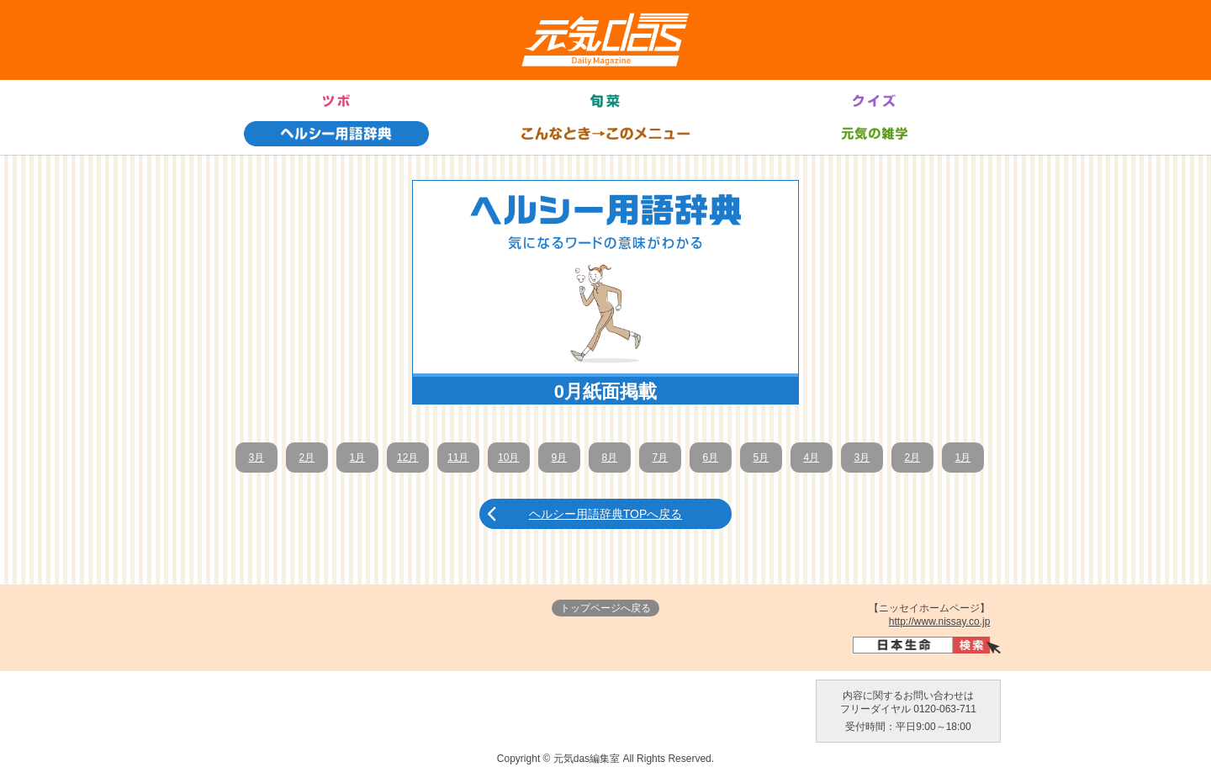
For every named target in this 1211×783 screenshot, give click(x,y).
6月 (710, 457)
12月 (407, 457)
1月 (357, 457)
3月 (256, 457)
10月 (508, 457)
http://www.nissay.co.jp (940, 621)
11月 (457, 457)
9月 (559, 457)
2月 (307, 457)
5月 (761, 457)
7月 (660, 457)
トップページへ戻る (605, 608)
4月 (811, 457)
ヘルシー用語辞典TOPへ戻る (606, 514)
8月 (609, 457)
